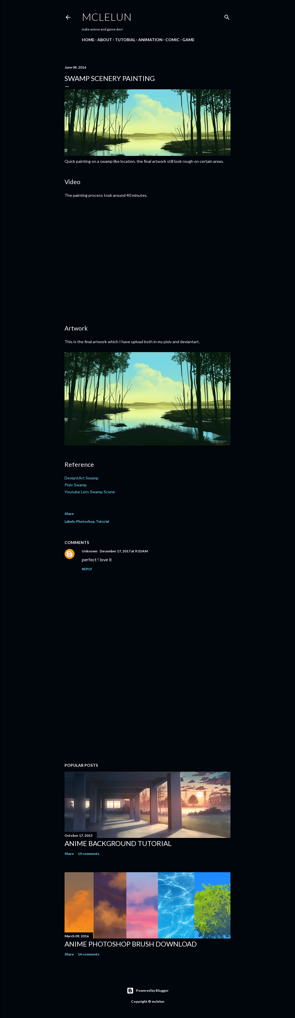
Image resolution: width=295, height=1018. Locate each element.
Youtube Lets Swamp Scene (90, 491)
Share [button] (69, 513)
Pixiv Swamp (76, 484)
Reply (87, 569)
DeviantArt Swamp (82, 477)
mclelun (107, 16)
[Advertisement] (147, 708)
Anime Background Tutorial (118, 843)
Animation (150, 39)
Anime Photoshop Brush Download (131, 944)
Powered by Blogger (148, 990)
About (104, 39)
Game (188, 39)
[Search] (227, 16)
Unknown (89, 551)
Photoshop (85, 521)
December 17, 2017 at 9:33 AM (124, 551)
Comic (172, 39)
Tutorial (125, 39)
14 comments (88, 954)
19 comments (88, 853)
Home (88, 39)
